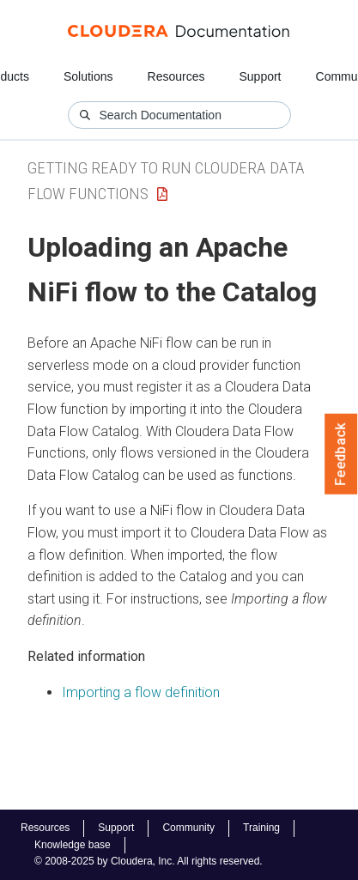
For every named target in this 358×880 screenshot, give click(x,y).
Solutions (88, 76)
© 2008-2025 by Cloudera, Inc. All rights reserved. (148, 861)
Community (188, 828)
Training (261, 828)
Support (260, 76)
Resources (176, 76)
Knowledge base (72, 845)
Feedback (341, 454)
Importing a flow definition (141, 692)
